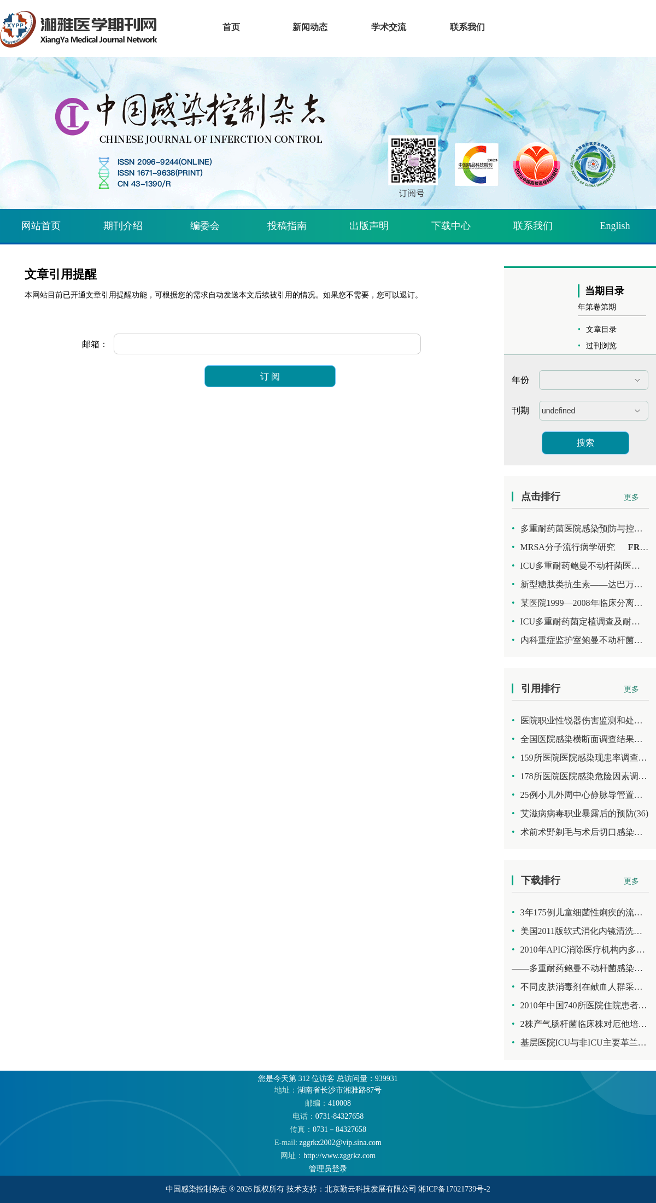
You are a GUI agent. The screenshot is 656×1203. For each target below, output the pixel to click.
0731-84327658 (328, 1116)
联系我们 (533, 225)
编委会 (205, 225)
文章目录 (601, 329)
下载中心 (451, 225)
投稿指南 (287, 225)
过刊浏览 (601, 346)
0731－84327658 (328, 1129)
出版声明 (369, 225)
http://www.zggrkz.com (328, 1156)
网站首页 (41, 225)
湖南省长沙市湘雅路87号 (328, 1090)
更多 (631, 497)
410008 (328, 1103)
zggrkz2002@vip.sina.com (328, 1142)
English (615, 225)
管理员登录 (328, 1169)
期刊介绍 (123, 225)
